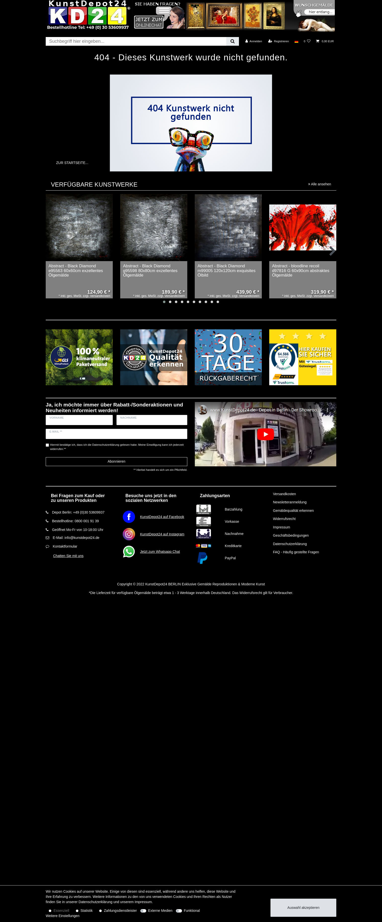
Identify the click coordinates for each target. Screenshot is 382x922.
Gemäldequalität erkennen (293, 511)
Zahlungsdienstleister (120, 911)
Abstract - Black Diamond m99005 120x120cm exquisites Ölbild (226, 271)
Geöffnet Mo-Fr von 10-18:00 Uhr (77, 530)
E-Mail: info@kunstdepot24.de (76, 538)
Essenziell (61, 911)
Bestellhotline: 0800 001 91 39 (75, 521)
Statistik (86, 911)
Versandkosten (284, 494)
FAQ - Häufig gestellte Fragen (296, 552)
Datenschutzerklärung (290, 544)
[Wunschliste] (307, 41)
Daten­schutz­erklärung (95, 902)
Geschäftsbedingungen (291, 535)
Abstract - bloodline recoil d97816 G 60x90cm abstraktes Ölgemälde (300, 271)
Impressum (281, 527)
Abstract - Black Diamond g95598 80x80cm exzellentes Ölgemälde (150, 271)
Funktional (192, 911)
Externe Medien (160, 911)
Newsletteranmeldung (289, 502)
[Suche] (232, 41)
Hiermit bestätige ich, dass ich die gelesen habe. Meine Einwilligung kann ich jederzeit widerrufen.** (117, 446)
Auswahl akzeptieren (303, 908)
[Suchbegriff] (136, 41)
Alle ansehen (319, 184)
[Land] (296, 41)
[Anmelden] (254, 41)
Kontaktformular (65, 546)
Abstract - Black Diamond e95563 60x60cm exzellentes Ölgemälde (75, 271)
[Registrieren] (279, 41)
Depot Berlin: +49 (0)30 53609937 (78, 512)
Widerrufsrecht (284, 519)
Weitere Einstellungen (62, 916)
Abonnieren (116, 461)
